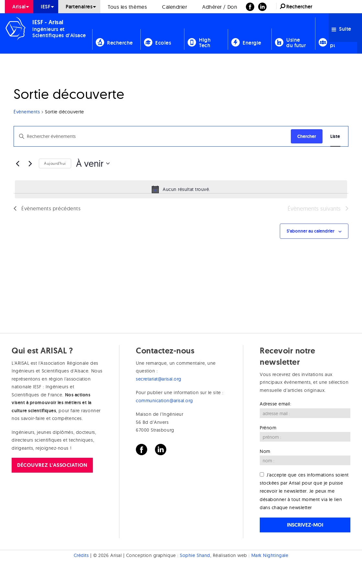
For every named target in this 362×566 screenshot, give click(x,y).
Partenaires (79, 6)
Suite (341, 29)
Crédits (81, 555)
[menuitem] (19, 6)
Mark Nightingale (270, 555)
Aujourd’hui (55, 163)
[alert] (181, 189)
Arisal (19, 6)
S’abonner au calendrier (311, 231)
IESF (45, 6)
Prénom (268, 428)
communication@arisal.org (164, 401)
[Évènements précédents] (17, 163)
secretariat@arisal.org (158, 379)
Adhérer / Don (219, 7)
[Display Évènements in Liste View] (335, 136)
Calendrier (174, 7)
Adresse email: (275, 404)
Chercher (306, 136)
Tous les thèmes (127, 7)
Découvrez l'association (52, 465)
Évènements (27, 112)
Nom (265, 451)
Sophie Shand (195, 555)
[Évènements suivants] (30, 163)
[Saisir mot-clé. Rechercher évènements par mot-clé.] (152, 136)
